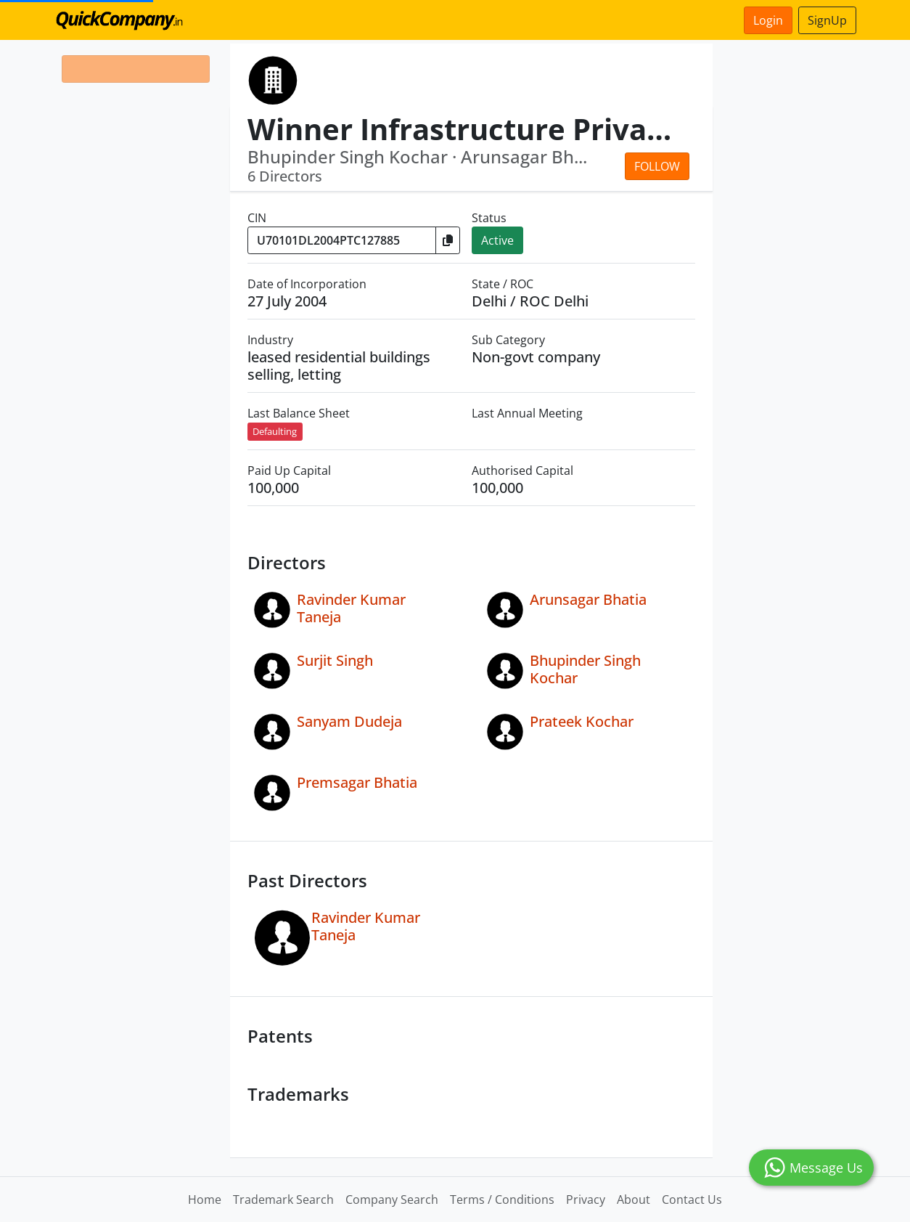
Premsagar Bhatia (357, 782)
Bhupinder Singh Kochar (585, 669)
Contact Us (692, 1199)
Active (497, 240)
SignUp (827, 20)
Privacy (585, 1199)
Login (768, 20)
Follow (657, 166)
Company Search (391, 1199)
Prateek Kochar (582, 721)
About (633, 1199)
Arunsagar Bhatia (588, 599)
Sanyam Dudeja (349, 721)
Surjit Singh (335, 660)
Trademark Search (283, 1199)
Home (204, 1199)
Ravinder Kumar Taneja (351, 608)
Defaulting (275, 431)
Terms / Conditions (502, 1199)
